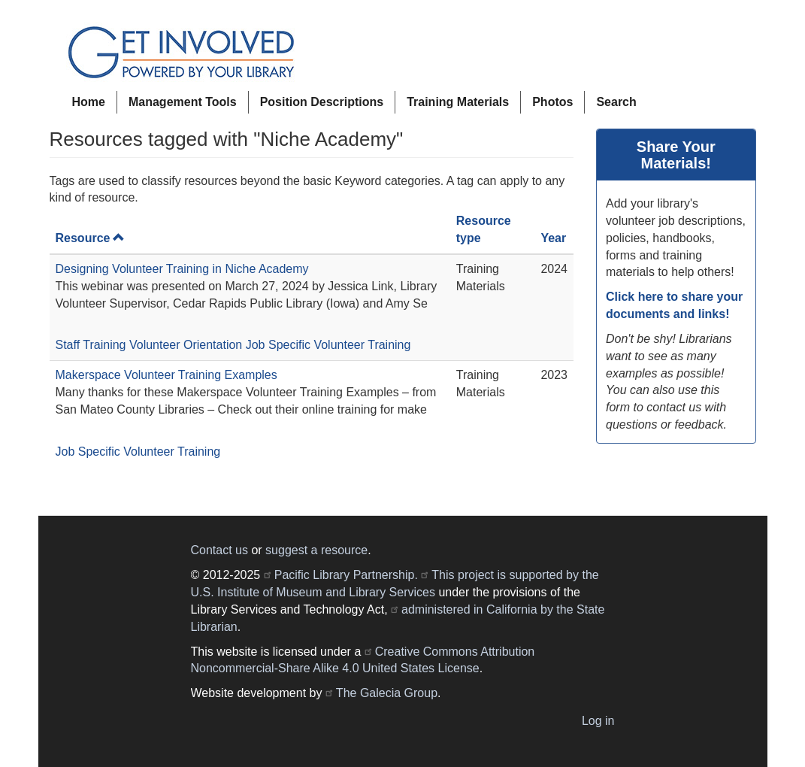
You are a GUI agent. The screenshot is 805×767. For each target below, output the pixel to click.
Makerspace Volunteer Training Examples (166, 374)
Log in (598, 720)
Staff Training (91, 344)
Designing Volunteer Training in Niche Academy (182, 268)
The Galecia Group (386, 693)
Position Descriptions (321, 101)
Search (616, 101)
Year (553, 238)
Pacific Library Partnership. (346, 574)
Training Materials (458, 101)
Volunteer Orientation (185, 344)
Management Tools (183, 101)
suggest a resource (316, 550)
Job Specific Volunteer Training (328, 344)
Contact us (219, 550)
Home (88, 101)
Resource (91, 238)
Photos (552, 101)
